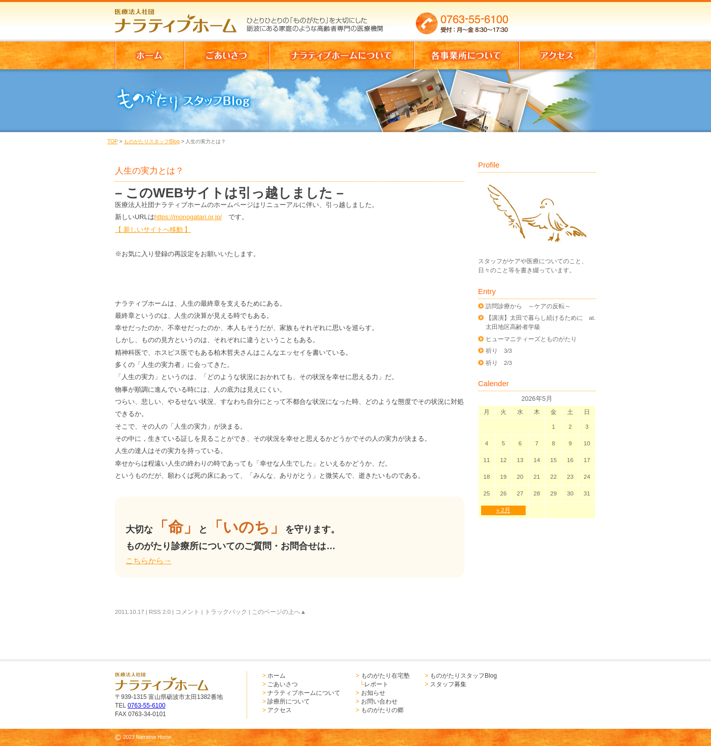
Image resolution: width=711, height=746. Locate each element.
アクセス (279, 710)
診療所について (288, 701)
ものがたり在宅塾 (385, 675)
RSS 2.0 (160, 612)
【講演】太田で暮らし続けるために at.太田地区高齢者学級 (541, 322)
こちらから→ (148, 560)
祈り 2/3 (499, 363)
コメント (187, 612)
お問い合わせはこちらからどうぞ (557, 17)
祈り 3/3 (499, 351)
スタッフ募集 (448, 684)
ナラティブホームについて (303, 692)
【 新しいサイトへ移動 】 (153, 229)
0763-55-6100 (147, 705)
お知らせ (373, 692)
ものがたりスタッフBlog (151, 141)
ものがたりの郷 (382, 710)
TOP (112, 141)
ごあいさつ (282, 684)
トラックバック (226, 612)
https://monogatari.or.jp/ (188, 217)
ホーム (276, 675)
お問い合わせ (379, 701)
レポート (376, 684)
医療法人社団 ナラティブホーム (180, 17)
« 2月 (503, 510)
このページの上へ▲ (279, 612)
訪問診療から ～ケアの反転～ (528, 306)
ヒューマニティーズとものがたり (531, 339)
